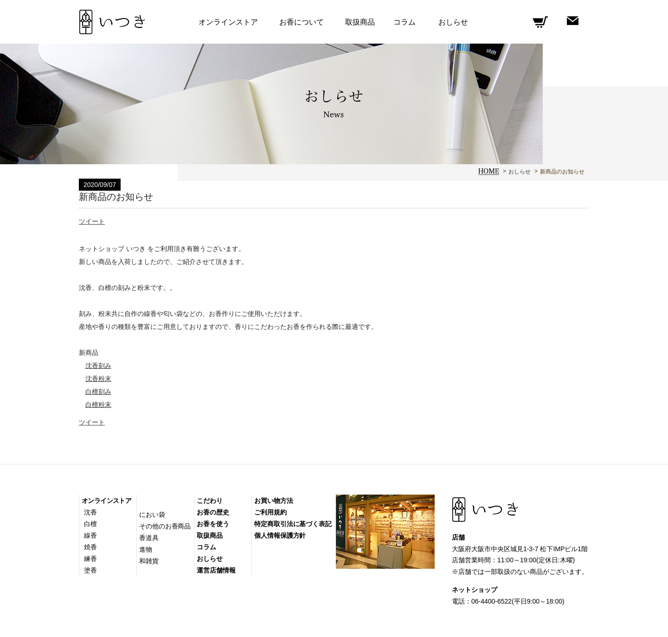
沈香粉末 (98, 378)
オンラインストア (106, 500)
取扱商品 (360, 22)
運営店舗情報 (216, 570)
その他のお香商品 (165, 526)
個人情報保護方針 (280, 535)
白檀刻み (98, 391)
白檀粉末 (98, 404)
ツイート (92, 221)
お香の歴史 (213, 512)
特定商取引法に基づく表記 (293, 524)
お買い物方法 (273, 500)
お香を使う (213, 524)
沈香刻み (98, 365)
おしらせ (519, 171)
